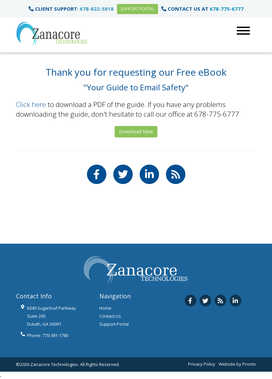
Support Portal (137, 9)
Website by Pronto (237, 364)
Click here (31, 104)
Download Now (136, 131)
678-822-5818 (97, 8)
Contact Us (110, 316)
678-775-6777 (227, 8)
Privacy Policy (201, 364)
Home (105, 308)
